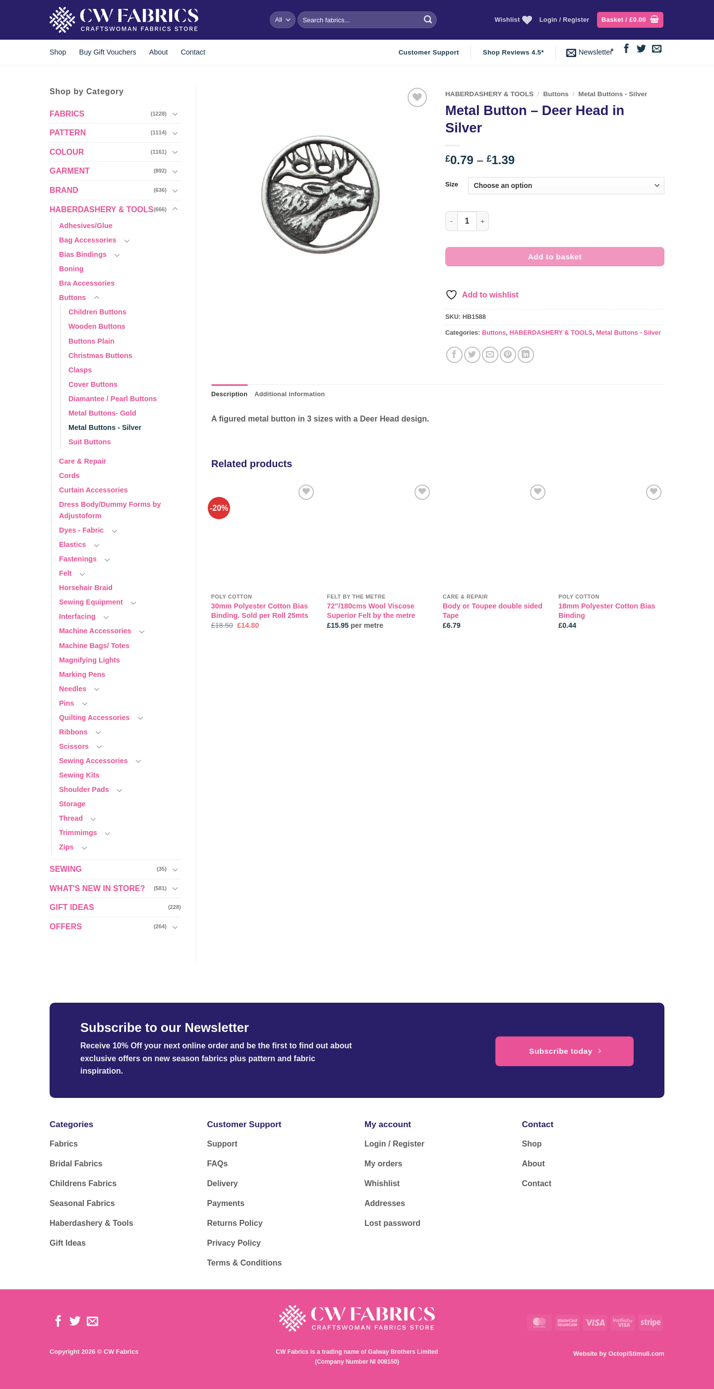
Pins (66, 703)
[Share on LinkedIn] (526, 355)
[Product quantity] (467, 221)
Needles (72, 689)
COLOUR (67, 152)
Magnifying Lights (89, 660)
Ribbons (73, 732)
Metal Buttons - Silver (104, 427)
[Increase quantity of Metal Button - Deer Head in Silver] (483, 221)
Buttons (72, 298)
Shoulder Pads (84, 789)
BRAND (64, 190)
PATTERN (68, 132)
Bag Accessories (87, 240)
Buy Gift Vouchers (107, 52)
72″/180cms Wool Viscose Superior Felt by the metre (371, 610)
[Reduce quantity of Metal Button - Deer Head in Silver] (451, 221)
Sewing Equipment (91, 602)
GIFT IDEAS (72, 907)
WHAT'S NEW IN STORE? (97, 888)
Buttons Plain (91, 341)
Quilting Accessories (94, 718)
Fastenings (78, 559)
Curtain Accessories (93, 490)
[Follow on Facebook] (626, 49)
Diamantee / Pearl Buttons (112, 399)
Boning (71, 269)
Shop (58, 52)
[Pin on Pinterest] (508, 355)
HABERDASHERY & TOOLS (102, 209)
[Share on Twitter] (472, 355)
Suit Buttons (89, 442)
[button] (630, 20)
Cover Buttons (93, 384)
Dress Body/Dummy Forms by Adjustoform (110, 510)
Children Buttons (97, 312)
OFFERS (66, 926)
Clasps (80, 370)
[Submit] (427, 19)
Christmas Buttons (100, 356)
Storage (72, 804)
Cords (69, 476)
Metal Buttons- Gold (102, 413)
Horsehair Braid (86, 588)
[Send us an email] (656, 49)
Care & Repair (82, 461)
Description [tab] (229, 394)
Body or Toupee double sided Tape (492, 610)
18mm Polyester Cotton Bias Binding (606, 610)
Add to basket (555, 256)
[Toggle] (175, 114)
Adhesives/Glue (86, 226)
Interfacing (77, 616)
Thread (71, 818)
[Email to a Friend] (490, 355)
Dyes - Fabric (81, 530)
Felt (65, 573)
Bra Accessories (87, 283)
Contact (192, 52)
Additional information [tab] (289, 394)
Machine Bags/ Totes (94, 646)
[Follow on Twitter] (641, 49)
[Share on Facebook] (454, 355)
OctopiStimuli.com (636, 1353)
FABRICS (67, 114)
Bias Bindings (83, 254)
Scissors (74, 746)
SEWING (66, 869)
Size (451, 184)
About (158, 52)
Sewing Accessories (93, 761)
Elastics (72, 544)
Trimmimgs (78, 833)
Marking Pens (82, 674)
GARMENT (70, 171)
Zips (66, 847)
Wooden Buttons (96, 326)
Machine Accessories (95, 631)
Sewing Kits (79, 775)
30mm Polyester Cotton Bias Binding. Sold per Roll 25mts (259, 610)
